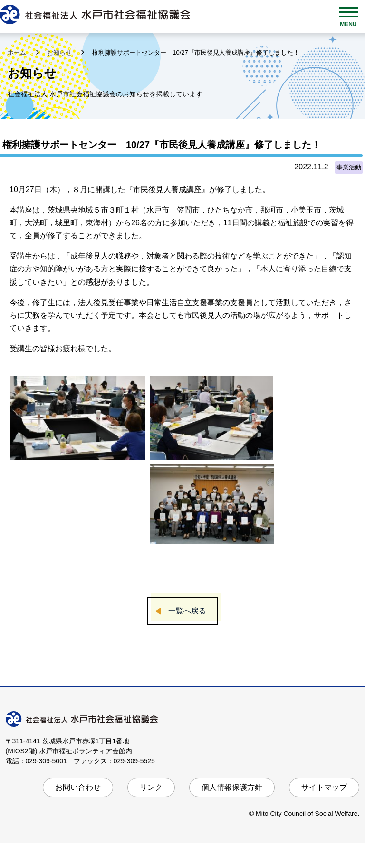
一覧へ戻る (187, 611)
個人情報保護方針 (232, 787)
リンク (151, 787)
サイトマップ (324, 787)
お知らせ (60, 52)
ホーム (18, 52)
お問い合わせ (78, 787)
